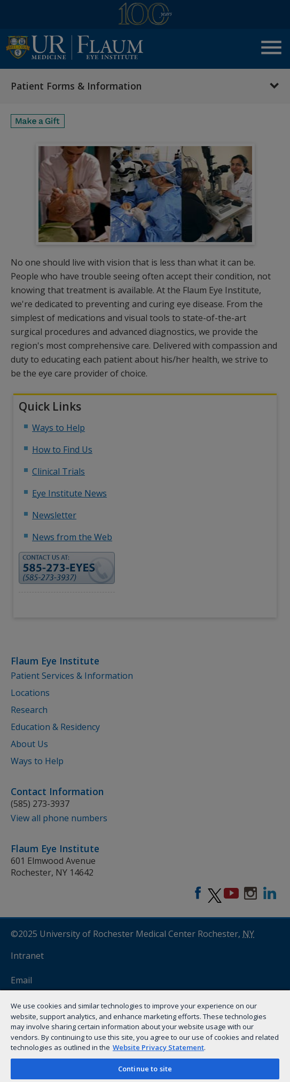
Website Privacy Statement (158, 1047)
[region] (145, 1035)
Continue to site (145, 1068)
